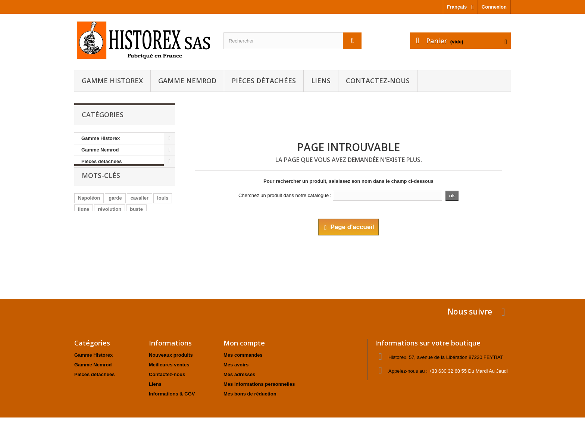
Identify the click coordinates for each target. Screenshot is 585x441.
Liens (321, 80)
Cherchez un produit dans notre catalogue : (284, 195)
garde (115, 212)
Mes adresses (239, 374)
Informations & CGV (172, 394)
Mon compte (244, 342)
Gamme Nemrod (187, 80)
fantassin (88, 235)
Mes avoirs (235, 365)
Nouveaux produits (171, 355)
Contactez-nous (378, 80)
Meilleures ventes (169, 365)
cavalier (139, 212)
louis (162, 212)
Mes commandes (243, 355)
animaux (118, 235)
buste (136, 223)
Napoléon (89, 212)
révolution (109, 223)
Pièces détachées (264, 80)
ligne (83, 223)
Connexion (494, 7)
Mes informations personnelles (259, 384)
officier (144, 235)
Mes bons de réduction (249, 394)
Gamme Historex (112, 80)
